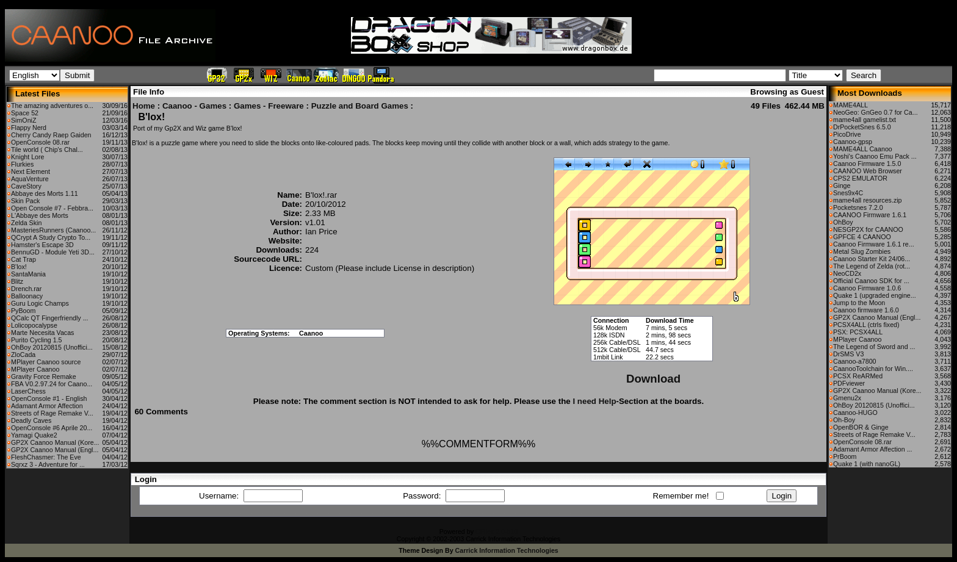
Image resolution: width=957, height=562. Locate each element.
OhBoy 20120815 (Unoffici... (52, 347)
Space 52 (24, 113)
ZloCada (23, 354)
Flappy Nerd (28, 127)
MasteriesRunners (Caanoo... (53, 230)
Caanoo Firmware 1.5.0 (867, 163)
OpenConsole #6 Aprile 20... (51, 427)
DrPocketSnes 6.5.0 (862, 127)
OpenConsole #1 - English (49, 398)
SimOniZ (23, 120)
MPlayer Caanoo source (46, 362)
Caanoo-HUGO (855, 412)
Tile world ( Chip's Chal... (47, 149)
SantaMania (28, 274)
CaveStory (26, 186)
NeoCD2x (847, 273)
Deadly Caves (31, 420)
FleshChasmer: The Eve (46, 457)
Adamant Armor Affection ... (872, 449)
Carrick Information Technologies (506, 550)
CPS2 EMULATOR (860, 178)
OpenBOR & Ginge (861, 427)
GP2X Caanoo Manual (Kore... (55, 442)
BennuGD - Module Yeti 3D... (53, 252)
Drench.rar (26, 288)
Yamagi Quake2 (34, 435)
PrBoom (845, 456)
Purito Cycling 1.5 (36, 340)
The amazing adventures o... (52, 105)
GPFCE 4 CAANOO (862, 236)
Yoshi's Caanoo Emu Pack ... (875, 156)
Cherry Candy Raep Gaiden (51, 135)
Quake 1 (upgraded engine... (874, 295)
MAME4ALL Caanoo (862, 149)
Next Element (30, 171)
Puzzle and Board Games (359, 105)
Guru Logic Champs (40, 303)
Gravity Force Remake (43, 376)
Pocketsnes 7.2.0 (858, 207)
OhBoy (843, 222)
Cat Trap (23, 259)
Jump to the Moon (859, 302)
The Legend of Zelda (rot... (871, 266)
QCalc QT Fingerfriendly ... (49, 318)
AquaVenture (30, 178)
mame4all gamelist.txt (864, 119)
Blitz (17, 281)
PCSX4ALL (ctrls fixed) (866, 324)
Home (143, 105)
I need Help (594, 401)
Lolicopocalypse (34, 325)
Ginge (841, 185)
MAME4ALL (850, 105)
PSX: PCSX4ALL (858, 332)
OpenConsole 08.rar (40, 142)
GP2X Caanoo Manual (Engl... (54, 449)
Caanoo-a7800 (854, 361)
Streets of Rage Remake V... (52, 413)
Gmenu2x (847, 398)
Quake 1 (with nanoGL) (866, 463)
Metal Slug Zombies (861, 251)
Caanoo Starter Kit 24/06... (871, 258)
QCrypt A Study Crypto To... (50, 237)
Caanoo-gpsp (852, 141)
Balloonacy (27, 296)
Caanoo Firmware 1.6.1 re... (873, 244)
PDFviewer (849, 383)
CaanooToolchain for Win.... (873, 368)
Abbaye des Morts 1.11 (44, 193)
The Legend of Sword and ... (874, 346)
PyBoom (23, 310)
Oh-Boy (844, 419)
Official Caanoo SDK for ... (871, 280)
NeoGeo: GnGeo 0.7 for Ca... (875, 112)
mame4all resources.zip (867, 200)
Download (653, 378)
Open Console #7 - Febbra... (52, 208)
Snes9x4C (848, 192)
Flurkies (22, 164)
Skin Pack (25, 200)
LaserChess (28, 391)
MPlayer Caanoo (35, 369)
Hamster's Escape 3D (42, 244)
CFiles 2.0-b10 (496, 531)
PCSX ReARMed (858, 376)
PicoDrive (847, 134)
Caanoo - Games (194, 105)
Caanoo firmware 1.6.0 (866, 310)
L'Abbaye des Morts (39, 215)
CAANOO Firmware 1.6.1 (869, 214)
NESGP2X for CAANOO (868, 229)
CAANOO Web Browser (867, 171)
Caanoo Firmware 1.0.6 (867, 288)
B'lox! (19, 266)
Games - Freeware (269, 105)
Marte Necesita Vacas (42, 332)
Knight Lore (28, 156)
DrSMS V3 (848, 354)
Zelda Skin (26, 222)
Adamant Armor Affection (47, 405)
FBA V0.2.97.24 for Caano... (51, 383)
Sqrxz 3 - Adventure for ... (48, 464)
